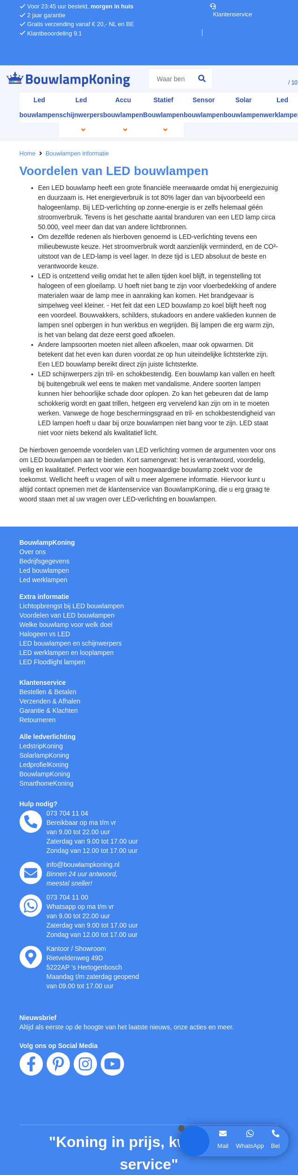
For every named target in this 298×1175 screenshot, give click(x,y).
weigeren (68, 611)
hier (138, 591)
